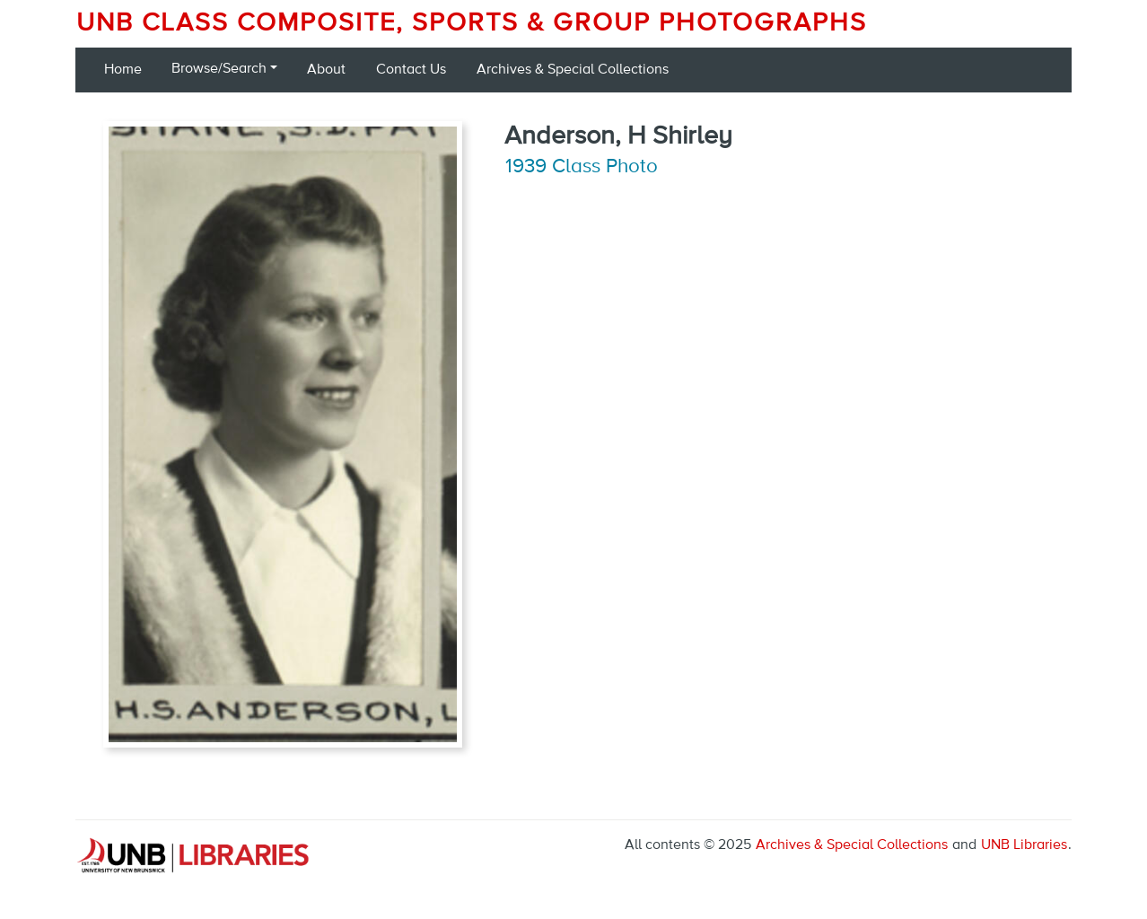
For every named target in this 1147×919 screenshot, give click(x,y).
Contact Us (411, 70)
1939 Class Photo (581, 167)
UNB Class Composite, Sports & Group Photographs (471, 23)
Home (123, 70)
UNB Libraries (1024, 845)
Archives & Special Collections (573, 70)
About (326, 70)
